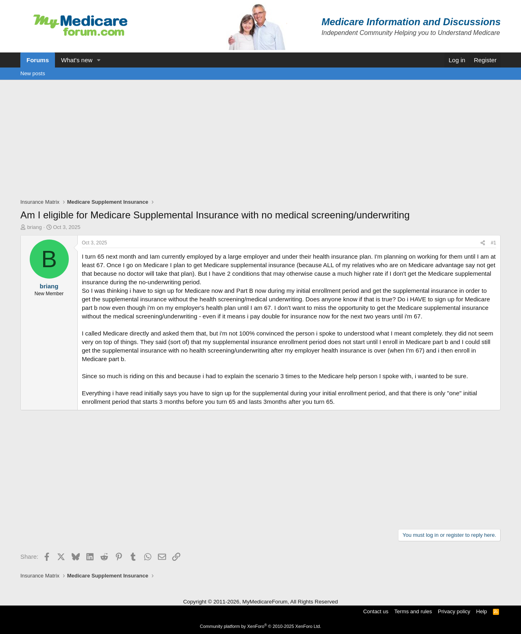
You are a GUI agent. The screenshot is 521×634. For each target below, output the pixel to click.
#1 (493, 243)
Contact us (375, 611)
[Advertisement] (260, 141)
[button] (99, 60)
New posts (32, 73)
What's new (76, 60)
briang (34, 227)
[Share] (482, 243)
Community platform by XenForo (260, 626)
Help (481, 611)
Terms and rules (413, 611)
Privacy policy (454, 611)
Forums (37, 60)
